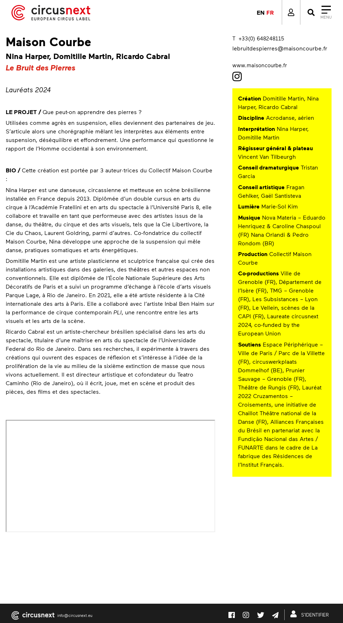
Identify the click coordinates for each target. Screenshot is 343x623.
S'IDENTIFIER (311, 614)
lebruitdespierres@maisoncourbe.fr (279, 48)
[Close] (319, 12)
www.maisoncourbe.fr (259, 65)
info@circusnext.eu (74, 615)
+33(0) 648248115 (261, 38)
